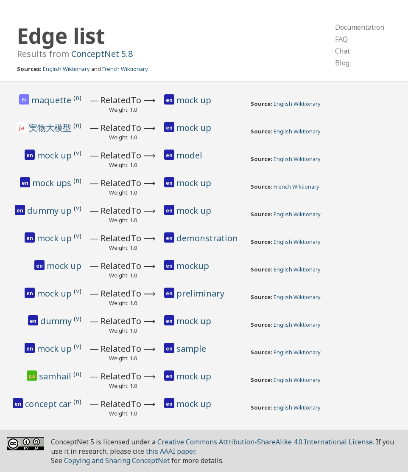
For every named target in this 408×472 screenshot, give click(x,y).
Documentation (359, 27)
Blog (342, 63)
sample (191, 348)
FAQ (341, 39)
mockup (192, 265)
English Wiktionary (66, 69)
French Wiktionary (125, 69)
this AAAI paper (170, 451)
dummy (57, 321)
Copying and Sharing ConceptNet (117, 460)
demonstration (207, 238)
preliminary (200, 293)
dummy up (50, 210)
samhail (56, 376)
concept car (49, 404)
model (189, 155)
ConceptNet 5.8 (102, 53)
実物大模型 (51, 127)
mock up (193, 100)
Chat (342, 51)
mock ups (52, 183)
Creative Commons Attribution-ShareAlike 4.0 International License (265, 442)
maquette (52, 100)
